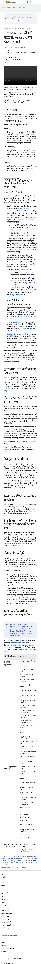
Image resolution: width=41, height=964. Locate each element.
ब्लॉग (2, 897)
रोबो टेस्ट (11, 362)
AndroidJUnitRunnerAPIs (15, 218)
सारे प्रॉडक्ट (4, 951)
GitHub (3, 889)
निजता (6, 959)
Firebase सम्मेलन (5, 899)
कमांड (14, 647)
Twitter (3, 902)
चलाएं (30, 28)
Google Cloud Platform (8, 948)
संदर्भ (2, 880)
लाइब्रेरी (3, 886)
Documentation (8, 8)
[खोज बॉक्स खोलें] (28, 2)
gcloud (31, 643)
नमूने (2, 883)
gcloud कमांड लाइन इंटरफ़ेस (15, 334)
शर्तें (2, 959)
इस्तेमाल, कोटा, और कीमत (14, 102)
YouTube (3, 905)
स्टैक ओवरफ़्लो (5, 916)
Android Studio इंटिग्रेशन (14, 322)
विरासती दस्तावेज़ (5, 928)
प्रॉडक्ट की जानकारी (6, 922)
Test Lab (21, 8)
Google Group (5, 919)
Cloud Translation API (21, 18)
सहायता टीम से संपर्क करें (7, 913)
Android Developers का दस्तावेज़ (21, 235)
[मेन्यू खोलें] (3, 2)
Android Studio (9, 447)
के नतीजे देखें (26, 442)
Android (3, 940)
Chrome (3, 942)
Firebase (6, 28)
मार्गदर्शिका (3, 877)
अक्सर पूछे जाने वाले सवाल (7, 925)
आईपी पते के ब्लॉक (15, 643)
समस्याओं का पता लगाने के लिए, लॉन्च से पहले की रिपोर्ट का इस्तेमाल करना (20, 360)
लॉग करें (36, 2)
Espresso (20, 208)
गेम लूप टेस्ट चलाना (15, 295)
